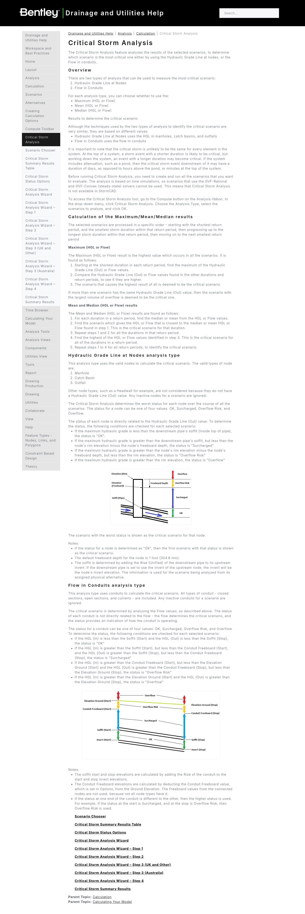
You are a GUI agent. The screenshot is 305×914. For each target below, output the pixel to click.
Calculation (34, 86)
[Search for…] (249, 13)
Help (29, 427)
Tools (29, 365)
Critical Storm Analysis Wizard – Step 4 (40, 284)
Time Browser (37, 310)
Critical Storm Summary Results (39, 299)
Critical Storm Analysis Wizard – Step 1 (40, 207)
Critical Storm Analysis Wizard (38, 192)
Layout (31, 70)
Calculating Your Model (39, 320)
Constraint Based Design (39, 455)
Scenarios (33, 94)
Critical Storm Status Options (37, 178)
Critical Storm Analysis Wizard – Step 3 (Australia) (40, 266)
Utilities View (36, 356)
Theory (31, 466)
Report (30, 373)
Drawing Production (34, 383)
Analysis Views (38, 340)
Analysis (32, 78)
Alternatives (35, 103)
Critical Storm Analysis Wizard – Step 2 (40, 225)
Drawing (32, 394)
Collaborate (35, 411)
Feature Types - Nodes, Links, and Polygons (40, 440)
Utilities (31, 402)
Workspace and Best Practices (38, 50)
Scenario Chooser (40, 150)
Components (36, 348)
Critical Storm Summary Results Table (39, 163)
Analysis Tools (37, 332)
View (29, 419)
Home (30, 61)
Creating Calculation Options (34, 116)
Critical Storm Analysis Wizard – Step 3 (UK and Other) (40, 245)
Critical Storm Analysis (36, 139)
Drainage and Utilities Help (36, 37)
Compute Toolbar (39, 129)
